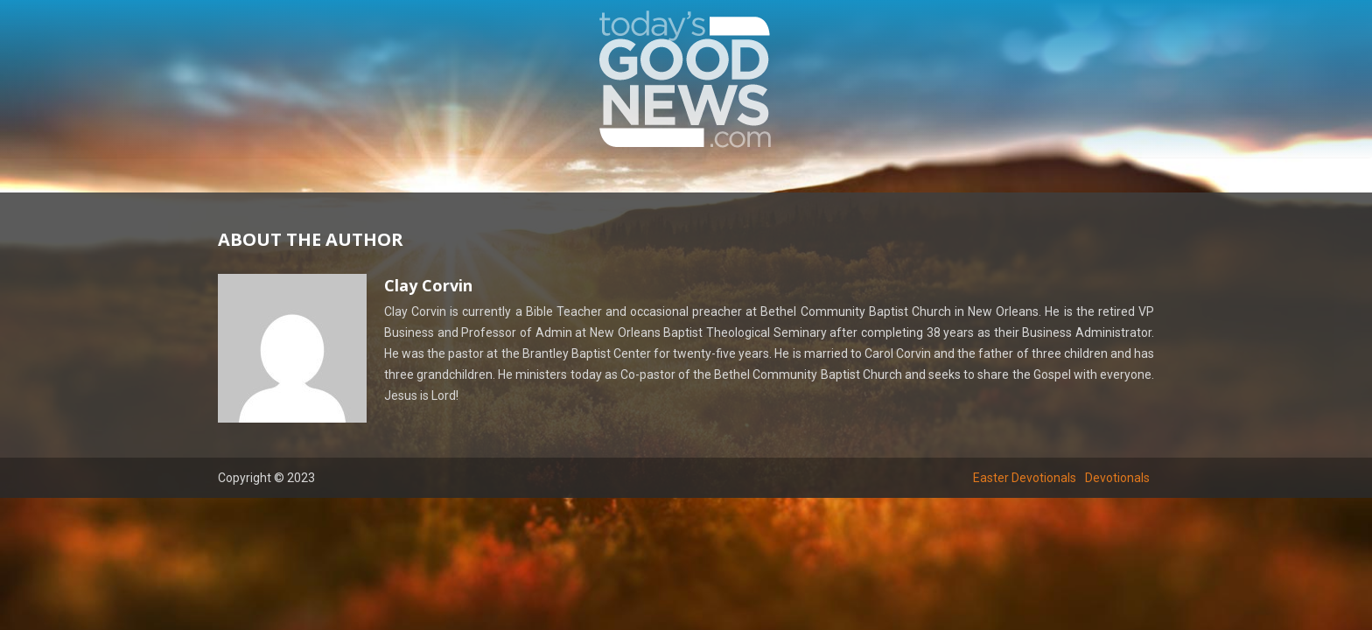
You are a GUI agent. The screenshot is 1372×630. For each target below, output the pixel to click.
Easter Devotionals (1024, 478)
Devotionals (1117, 478)
